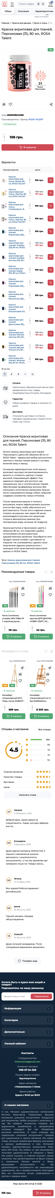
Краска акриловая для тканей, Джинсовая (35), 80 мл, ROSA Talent (16, 320)
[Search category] (38, 4)
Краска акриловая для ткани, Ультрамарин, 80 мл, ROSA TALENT (17, 205)
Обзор (8, 11)
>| (32, 374)
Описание (23, 11)
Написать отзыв (27, 795)
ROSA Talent (33, 563)
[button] (46, 572)
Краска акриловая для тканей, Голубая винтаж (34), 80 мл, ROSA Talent (16, 256)
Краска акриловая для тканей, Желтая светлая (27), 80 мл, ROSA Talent (16, 333)
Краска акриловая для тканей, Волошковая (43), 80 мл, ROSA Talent (17, 308)
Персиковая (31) (10, 563)
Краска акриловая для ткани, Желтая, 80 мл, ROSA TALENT (17, 192)
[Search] (43, 4)
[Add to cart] (51, 180)
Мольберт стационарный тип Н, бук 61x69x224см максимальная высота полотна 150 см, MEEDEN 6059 (41, 698)
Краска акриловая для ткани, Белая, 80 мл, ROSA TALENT (17, 180)
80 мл (23, 563)
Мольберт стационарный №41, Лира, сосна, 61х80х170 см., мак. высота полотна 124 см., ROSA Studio (13, 698)
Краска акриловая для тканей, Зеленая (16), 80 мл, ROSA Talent (17, 359)
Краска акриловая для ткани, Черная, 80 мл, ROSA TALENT (17, 218)
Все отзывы (44, 729)
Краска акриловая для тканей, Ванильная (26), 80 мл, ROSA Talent (16, 295)
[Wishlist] (22, 594)
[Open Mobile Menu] (12, 4)
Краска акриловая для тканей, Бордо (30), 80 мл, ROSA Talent (17, 269)
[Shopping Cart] (50, 4)
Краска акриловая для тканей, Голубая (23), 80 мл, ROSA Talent (17, 244)
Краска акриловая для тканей (23, 560)
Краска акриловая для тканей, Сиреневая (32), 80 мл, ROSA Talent (16, 282)
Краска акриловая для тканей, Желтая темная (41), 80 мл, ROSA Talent (16, 346)
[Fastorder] (22, 667)
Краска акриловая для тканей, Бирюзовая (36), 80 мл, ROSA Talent (16, 231)
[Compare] (22, 588)
